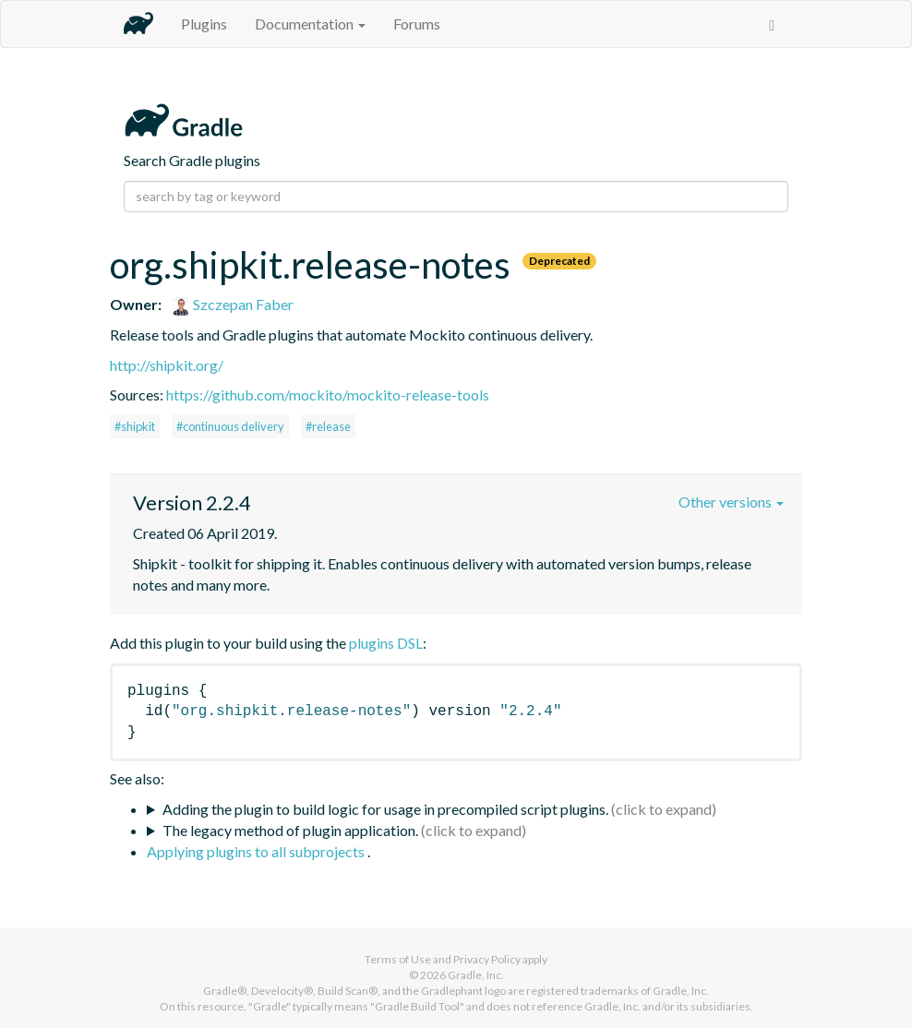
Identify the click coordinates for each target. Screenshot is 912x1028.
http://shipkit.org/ (166, 365)
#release (328, 426)
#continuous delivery (230, 426)
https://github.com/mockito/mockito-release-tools (327, 394)
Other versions (731, 501)
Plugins (204, 23)
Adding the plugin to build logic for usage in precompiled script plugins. (385, 809)
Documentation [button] (310, 23)
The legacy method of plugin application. (290, 830)
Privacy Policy (487, 959)
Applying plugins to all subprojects (257, 851)
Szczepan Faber (233, 304)
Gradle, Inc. (476, 975)
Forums (416, 23)
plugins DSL (386, 642)
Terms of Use (398, 959)
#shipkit (134, 426)
